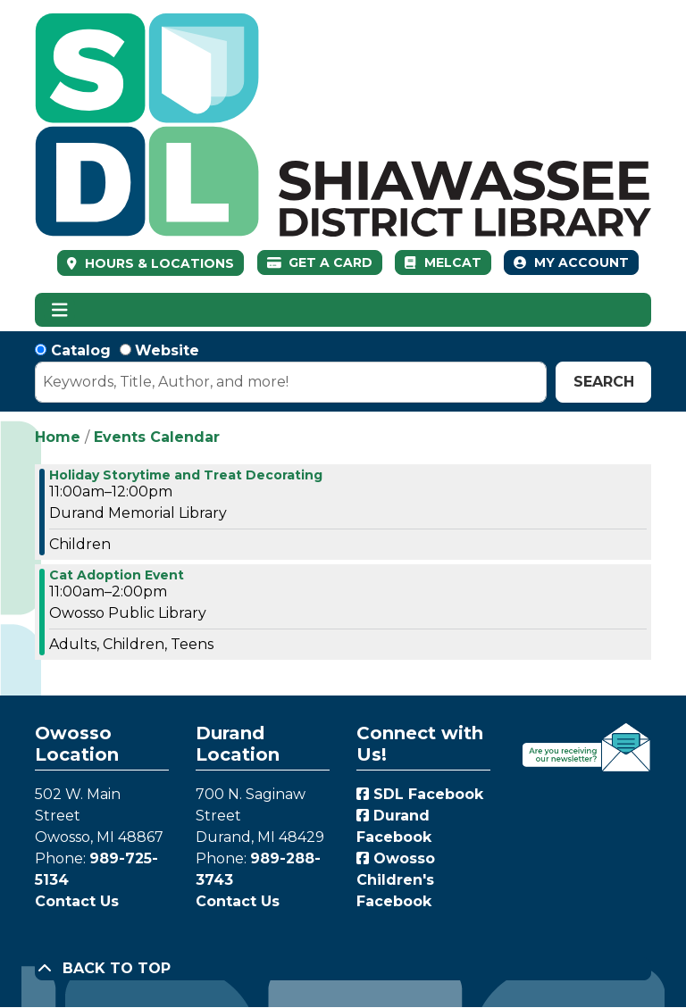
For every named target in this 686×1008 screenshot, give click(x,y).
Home (57, 437)
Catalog (81, 350)
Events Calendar (157, 437)
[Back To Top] (343, 968)
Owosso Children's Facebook (395, 880)
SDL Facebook (419, 794)
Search (603, 381)
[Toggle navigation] (59, 309)
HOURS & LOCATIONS (157, 263)
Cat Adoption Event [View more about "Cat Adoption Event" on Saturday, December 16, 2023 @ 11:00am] (116, 575)
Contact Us (77, 901)
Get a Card (320, 262)
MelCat (443, 262)
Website (167, 350)
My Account (571, 262)
